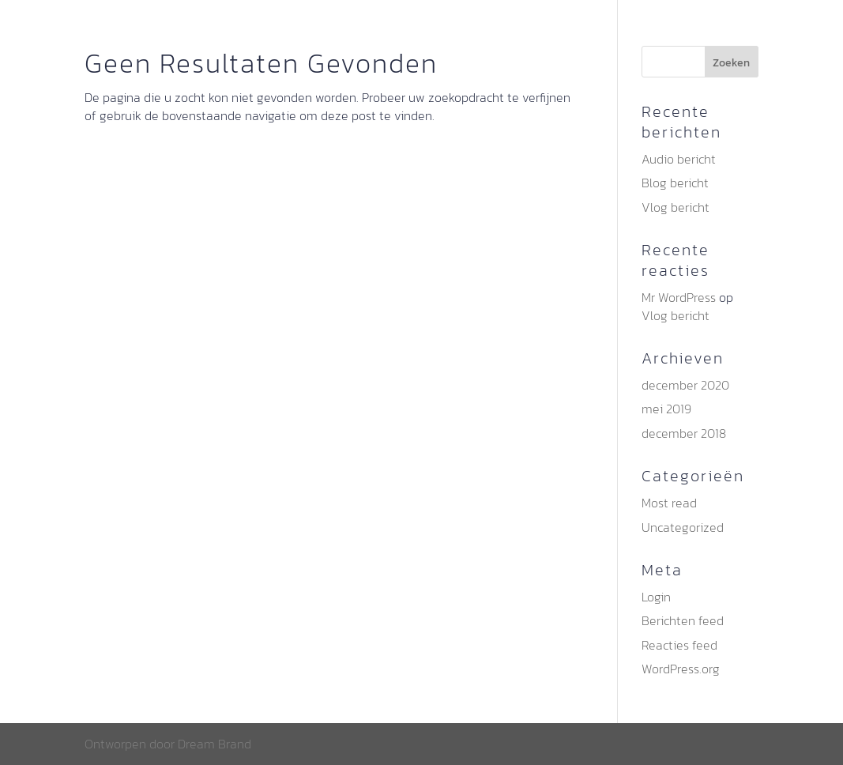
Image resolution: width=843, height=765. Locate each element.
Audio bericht (679, 158)
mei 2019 (666, 408)
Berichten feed (683, 620)
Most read (669, 502)
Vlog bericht (675, 207)
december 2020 (685, 384)
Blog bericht (675, 182)
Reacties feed (679, 644)
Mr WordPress (679, 297)
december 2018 (684, 433)
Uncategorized (683, 527)
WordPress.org (681, 668)
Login (656, 596)
